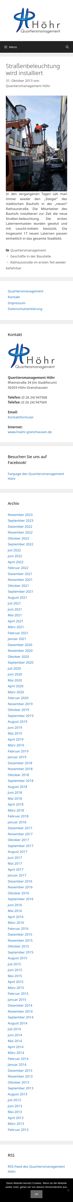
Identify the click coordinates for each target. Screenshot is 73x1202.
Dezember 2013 (20, 1070)
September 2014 (20, 1017)
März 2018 (16, 810)
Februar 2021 (18, 633)
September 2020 (20, 662)
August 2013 (17, 1094)
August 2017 (17, 851)
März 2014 (16, 1052)
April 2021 (15, 621)
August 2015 (17, 958)
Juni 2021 (15, 609)
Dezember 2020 (20, 644)
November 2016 (20, 887)
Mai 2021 (15, 615)
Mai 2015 (15, 976)
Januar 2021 (17, 638)
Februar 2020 (18, 698)
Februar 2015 (18, 993)
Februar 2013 (18, 1129)
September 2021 (20, 591)
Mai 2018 (15, 798)
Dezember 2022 (20, 526)
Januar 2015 (17, 999)
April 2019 (15, 739)
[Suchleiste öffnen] (67, 47)
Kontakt (14, 297)
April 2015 (15, 981)
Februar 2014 (18, 1058)
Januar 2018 (17, 822)
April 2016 (15, 916)
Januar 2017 (17, 875)
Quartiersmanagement (28, 250)
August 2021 (17, 597)
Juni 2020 (15, 674)
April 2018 (15, 804)
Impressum (17, 303)
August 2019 (17, 721)
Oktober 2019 (18, 709)
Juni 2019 (15, 727)
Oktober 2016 (18, 893)
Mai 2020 (15, 680)
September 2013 (20, 1088)
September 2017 (20, 846)
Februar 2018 (18, 816)
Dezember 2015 (20, 934)
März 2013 (16, 1123)
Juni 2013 (15, 1106)
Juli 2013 (14, 1100)
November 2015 (20, 940)
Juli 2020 (14, 668)
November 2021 (20, 579)
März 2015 (16, 987)
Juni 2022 (15, 556)
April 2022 (15, 562)
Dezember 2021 (20, 574)
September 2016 (20, 899)
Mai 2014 (15, 1041)
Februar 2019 (18, 751)
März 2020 (16, 692)
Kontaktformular (21, 417)
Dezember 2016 (20, 881)
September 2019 (20, 715)
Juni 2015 (15, 970)
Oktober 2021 (18, 585)
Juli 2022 (14, 550)
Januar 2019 (17, 757)
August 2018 (17, 786)
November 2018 (20, 769)
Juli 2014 (14, 1029)
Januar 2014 (17, 1064)
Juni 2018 (15, 792)
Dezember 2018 (20, 763)
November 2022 (20, 532)
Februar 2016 (18, 928)
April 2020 (15, 686)
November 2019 (20, 704)
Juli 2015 (14, 964)
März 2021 (16, 627)
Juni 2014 (15, 1035)
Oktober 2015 (18, 946)
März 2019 (16, 745)
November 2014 (20, 1011)
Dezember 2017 (20, 828)
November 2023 (20, 514)
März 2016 (16, 922)
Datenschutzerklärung (25, 309)
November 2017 (20, 834)
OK (36, 1194)
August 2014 (17, 1023)
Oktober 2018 (18, 775)
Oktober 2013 (18, 1082)
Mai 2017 (15, 863)
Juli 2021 (14, 603)
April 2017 (15, 869)
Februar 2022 (18, 568)
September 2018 (20, 780)
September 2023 (20, 520)
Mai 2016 (15, 910)
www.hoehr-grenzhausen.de (30, 432)
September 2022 (20, 544)
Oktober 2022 (18, 538)
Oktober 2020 (18, 656)
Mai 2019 (15, 733)
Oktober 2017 (18, 840)
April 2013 (15, 1118)
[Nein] (68, 1190)
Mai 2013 (15, 1112)
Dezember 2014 (20, 1005)
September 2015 (20, 952)
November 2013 (20, 1076)
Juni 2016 (15, 905)
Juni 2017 (15, 857)
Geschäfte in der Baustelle (30, 256)
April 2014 (15, 1047)
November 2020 (20, 650)
